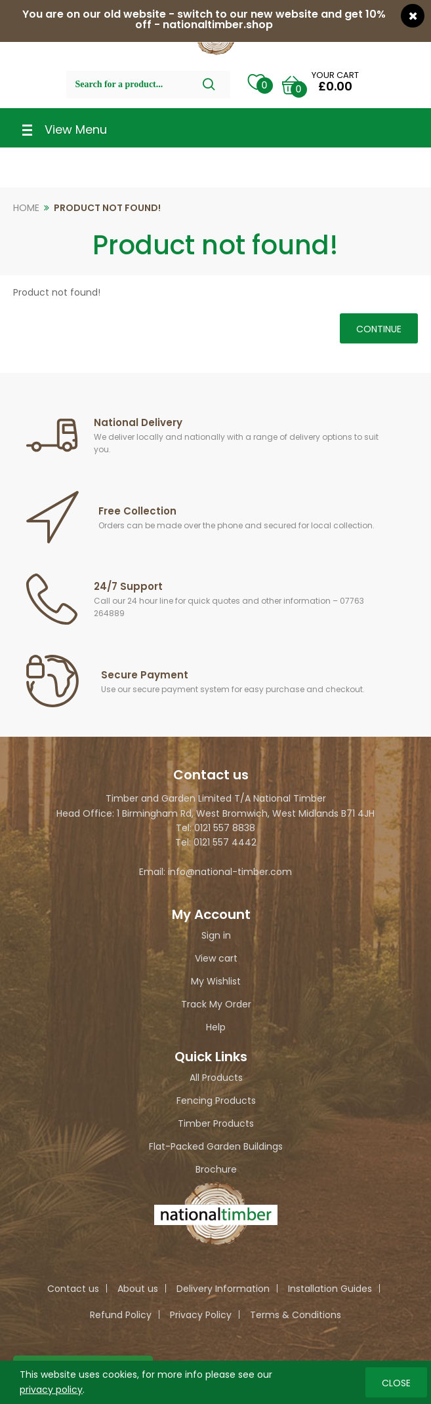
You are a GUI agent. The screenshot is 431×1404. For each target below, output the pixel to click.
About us (137, 1288)
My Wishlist (216, 981)
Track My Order (216, 1004)
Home (26, 207)
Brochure (216, 1169)
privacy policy (51, 1388)
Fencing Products (216, 1100)
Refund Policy (121, 1314)
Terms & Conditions (295, 1314)
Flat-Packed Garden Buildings (216, 1146)
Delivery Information (223, 1288)
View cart (216, 958)
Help (216, 1027)
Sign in (216, 935)
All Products (216, 1077)
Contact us (73, 1288)
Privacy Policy (201, 1314)
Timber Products (216, 1123)
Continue (378, 329)
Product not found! (107, 207)
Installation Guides (330, 1288)
